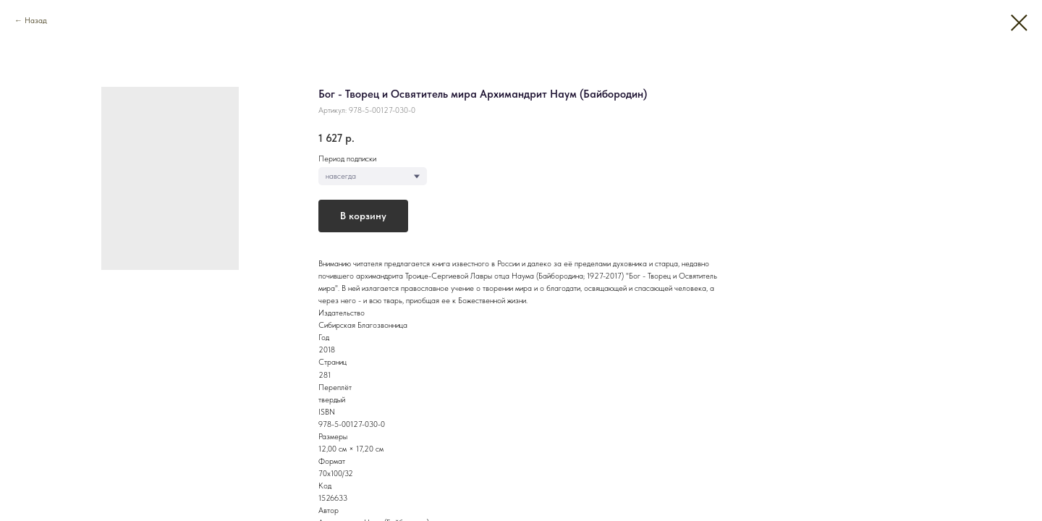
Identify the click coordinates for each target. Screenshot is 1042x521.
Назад (36, 20)
